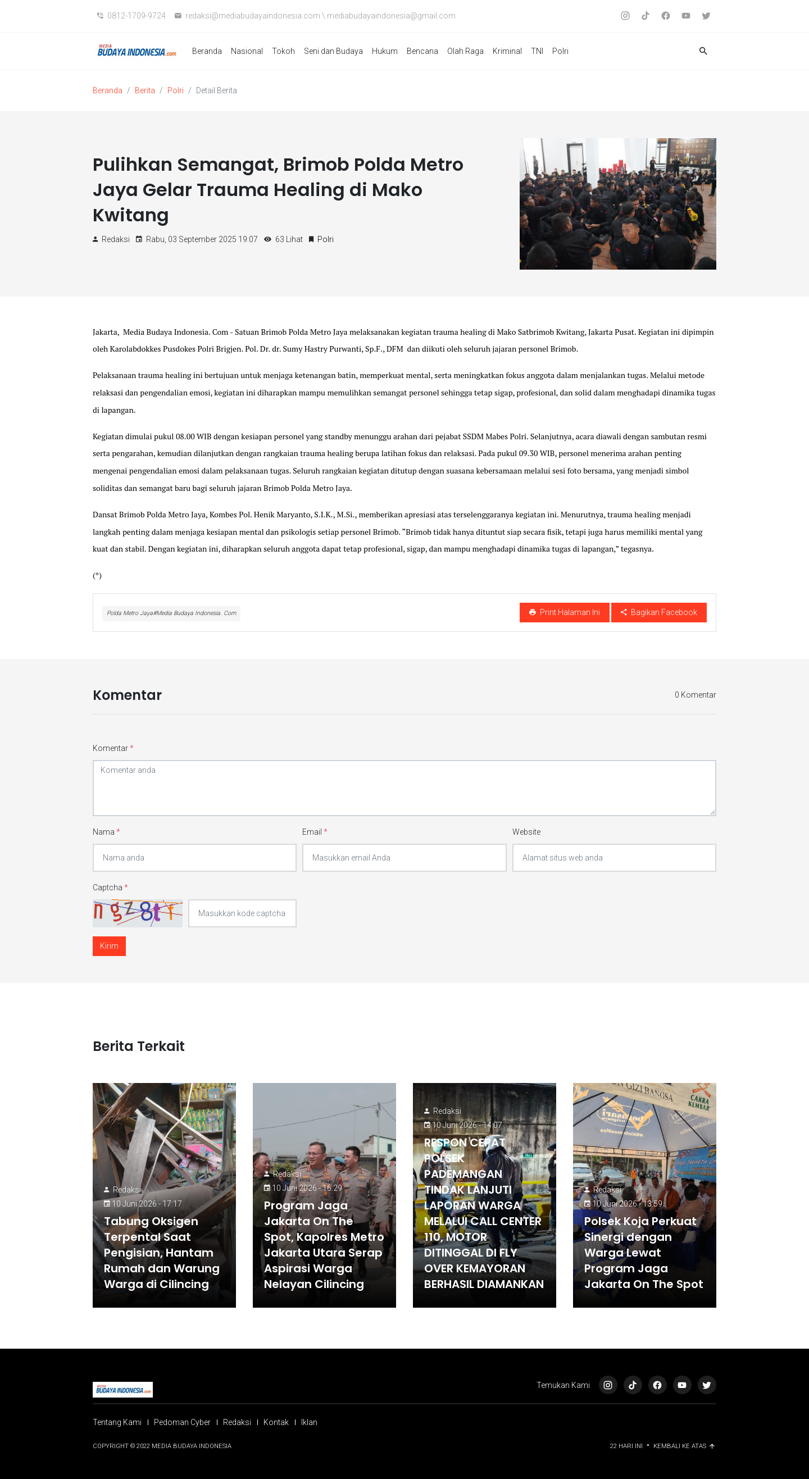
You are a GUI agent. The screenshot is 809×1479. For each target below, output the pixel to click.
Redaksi (127, 1189)
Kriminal (507, 51)
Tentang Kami (117, 1422)
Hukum (385, 51)
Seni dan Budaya (333, 51)
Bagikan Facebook (659, 612)
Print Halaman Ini (564, 612)
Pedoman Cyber (182, 1422)
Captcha (110, 887)
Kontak (276, 1422)
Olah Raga (465, 51)
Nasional (247, 51)
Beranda (207, 51)
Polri (560, 51)
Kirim (109, 945)
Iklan (309, 1422)
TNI (537, 51)
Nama (106, 831)
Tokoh (283, 51)
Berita (145, 90)
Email (315, 831)
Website (526, 831)
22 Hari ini (627, 1446)
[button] (703, 51)
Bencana (422, 51)
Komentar (113, 748)
